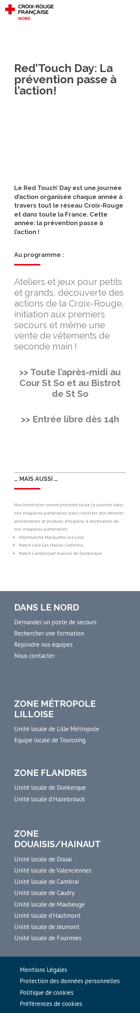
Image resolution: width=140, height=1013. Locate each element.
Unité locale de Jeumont (47, 927)
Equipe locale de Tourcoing (49, 740)
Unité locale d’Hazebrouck (49, 799)
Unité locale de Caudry (44, 893)
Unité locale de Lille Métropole (56, 729)
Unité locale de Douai (43, 859)
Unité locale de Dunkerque (50, 787)
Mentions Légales (43, 970)
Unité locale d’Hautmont (47, 915)
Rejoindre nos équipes (43, 644)
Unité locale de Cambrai (46, 881)
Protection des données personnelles (70, 981)
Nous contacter (34, 656)
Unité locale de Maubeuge (49, 904)
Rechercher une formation (49, 633)
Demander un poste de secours (55, 622)
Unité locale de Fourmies (47, 938)
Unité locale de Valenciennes (52, 870)
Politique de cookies (47, 992)
